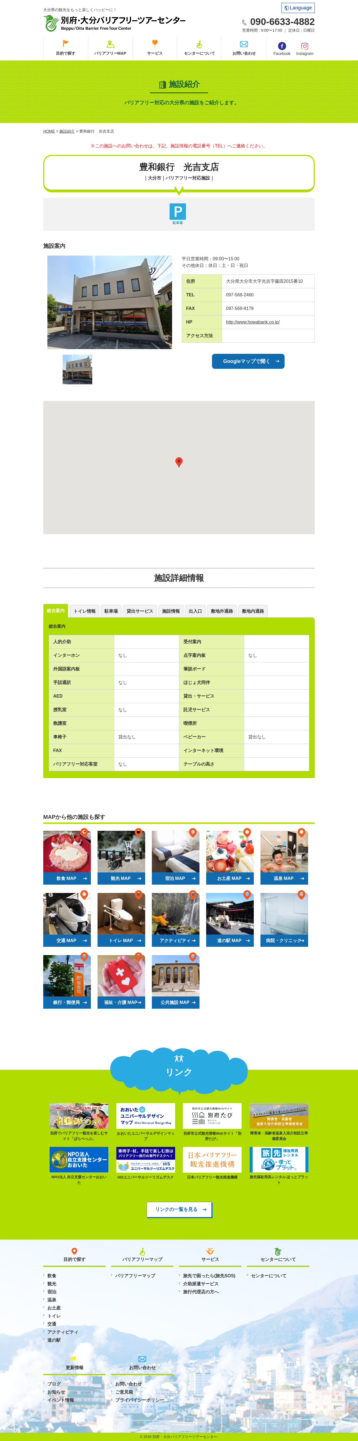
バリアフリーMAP (110, 53)
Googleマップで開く (247, 361)
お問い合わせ (244, 53)
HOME (49, 131)
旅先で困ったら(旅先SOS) (209, 1275)
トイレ (54, 1316)
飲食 (51, 1275)
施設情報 (171, 611)
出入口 (195, 611)
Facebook (281, 49)
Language (298, 8)
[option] (109, 302)
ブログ (54, 1384)
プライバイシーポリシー (139, 1400)
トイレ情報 (84, 611)
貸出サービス (140, 611)
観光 (51, 1283)
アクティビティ (62, 1332)
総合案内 (56, 610)
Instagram (304, 48)
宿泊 (51, 1291)
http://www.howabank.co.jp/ (253, 322)
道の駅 (54, 1340)
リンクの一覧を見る (176, 1209)
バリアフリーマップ (135, 1275)
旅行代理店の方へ (201, 1291)
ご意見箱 (124, 1392)
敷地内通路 (253, 611)
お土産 (54, 1308)
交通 (51, 1324)
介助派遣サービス (201, 1283)
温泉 (51, 1300)
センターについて (199, 53)
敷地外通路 (222, 611)
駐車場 (111, 611)
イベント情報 (60, 1400)
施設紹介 (67, 131)
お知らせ (56, 1392)
